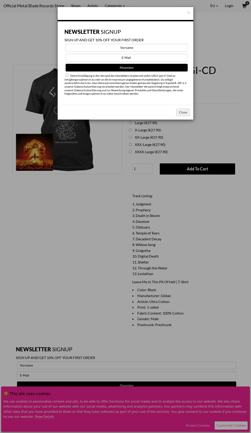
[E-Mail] (127, 58)
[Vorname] (127, 48)
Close (183, 112)
